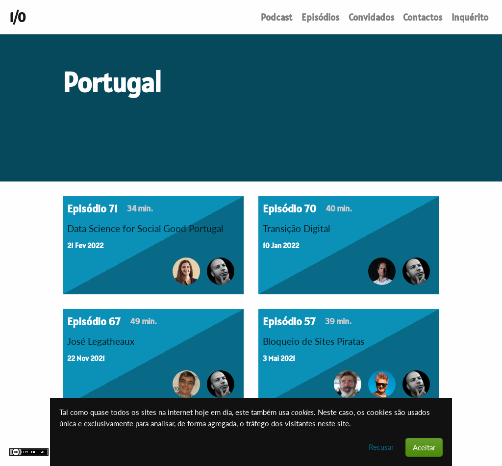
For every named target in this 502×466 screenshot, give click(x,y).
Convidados (371, 17)
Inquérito (470, 17)
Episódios (320, 17)
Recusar (381, 446)
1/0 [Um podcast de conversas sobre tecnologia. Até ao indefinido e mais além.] (17, 17)
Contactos (422, 17)
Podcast (276, 17)
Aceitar (424, 447)
